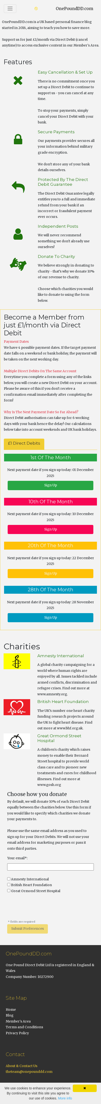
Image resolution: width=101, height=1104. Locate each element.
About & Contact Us (21, 1066)
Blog (9, 1015)
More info (65, 1098)
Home (11, 1010)
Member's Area (18, 1021)
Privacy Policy (17, 1033)
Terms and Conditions (24, 1027)
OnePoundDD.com (74, 8)
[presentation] (43, 909)
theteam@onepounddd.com (29, 1072)
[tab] (24, 444)
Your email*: (17, 858)
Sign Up (50, 485)
